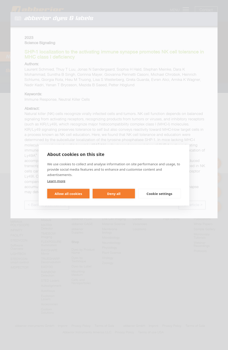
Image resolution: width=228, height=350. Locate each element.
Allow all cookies (68, 193)
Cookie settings (159, 193)
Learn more (56, 180)
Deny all (113, 193)
